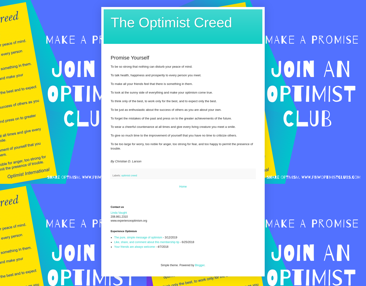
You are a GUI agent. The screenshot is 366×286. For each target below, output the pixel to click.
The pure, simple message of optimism (138, 237)
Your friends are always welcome (134, 246)
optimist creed (129, 175)
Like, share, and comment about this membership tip (146, 242)
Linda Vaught (119, 212)
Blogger (199, 265)
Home (183, 186)
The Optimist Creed (171, 22)
